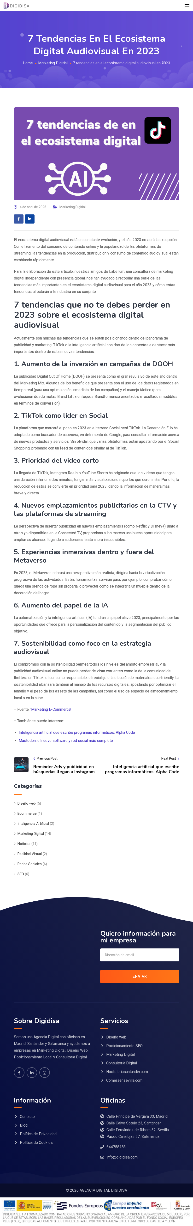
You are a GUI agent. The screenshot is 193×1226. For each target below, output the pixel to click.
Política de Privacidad (38, 1134)
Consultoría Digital (121, 1063)
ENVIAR (140, 976)
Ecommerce (27, 813)
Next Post (168, 758)
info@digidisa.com (122, 1157)
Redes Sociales (30, 864)
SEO (21, 874)
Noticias (24, 844)
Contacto (27, 1116)
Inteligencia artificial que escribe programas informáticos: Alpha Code (77, 732)
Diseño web (27, 803)
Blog (24, 1125)
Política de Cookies (36, 1142)
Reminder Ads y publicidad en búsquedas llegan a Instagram (64, 769)
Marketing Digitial (72, 207)
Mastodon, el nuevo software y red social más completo (66, 740)
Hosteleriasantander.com (127, 1071)
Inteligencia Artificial (33, 823)
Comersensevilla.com (124, 1080)
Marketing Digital (120, 1054)
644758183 (116, 1147)
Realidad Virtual (30, 854)
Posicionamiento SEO (124, 1046)
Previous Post (47, 758)
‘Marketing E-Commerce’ (50, 709)
